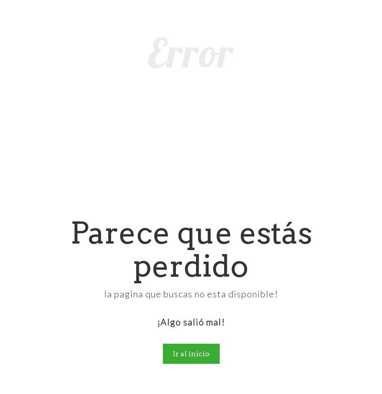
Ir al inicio (191, 354)
